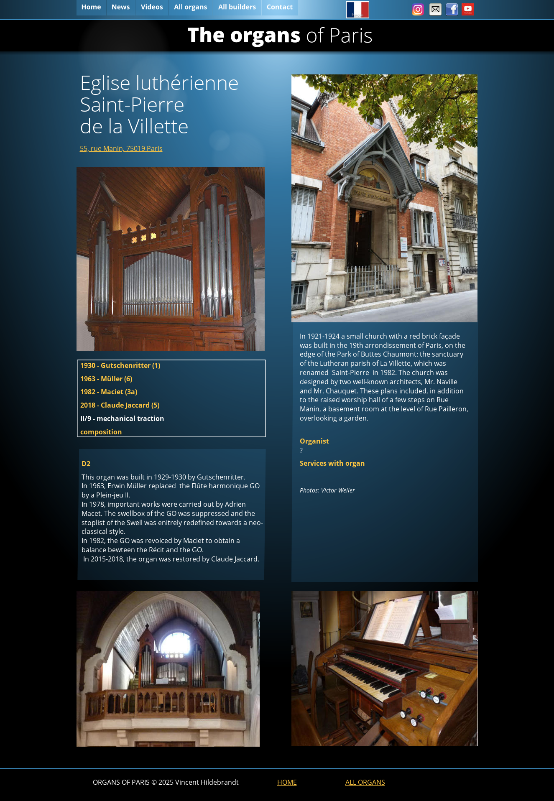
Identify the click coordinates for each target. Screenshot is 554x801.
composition (101, 431)
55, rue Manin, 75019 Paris (121, 148)
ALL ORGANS (365, 782)
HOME (287, 782)
